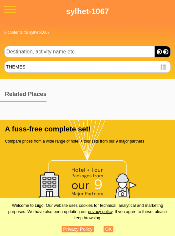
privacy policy (100, 211)
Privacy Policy (78, 229)
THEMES (16, 66)
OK (108, 229)
